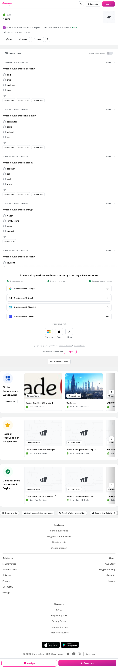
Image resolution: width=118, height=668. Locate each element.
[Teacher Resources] (59, 632)
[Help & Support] (59, 615)
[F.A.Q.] (59, 609)
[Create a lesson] (59, 547)
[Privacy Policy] (59, 621)
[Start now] (87, 663)
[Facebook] (73, 654)
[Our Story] (110, 563)
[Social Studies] (10, 569)
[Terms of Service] (59, 626)
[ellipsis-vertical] (47, 39)
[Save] (37, 39)
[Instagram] (79, 654)
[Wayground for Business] (59, 536)
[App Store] (51, 645)
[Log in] (108, 4)
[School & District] (59, 530)
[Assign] (29, 663)
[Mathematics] (9, 563)
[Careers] (111, 581)
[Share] (23, 39)
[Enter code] (93, 4)
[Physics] (6, 581)
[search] (81, 3)
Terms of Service (65, 346)
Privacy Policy (79, 346)
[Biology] (6, 592)
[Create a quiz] (59, 542)
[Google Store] (70, 645)
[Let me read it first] (59, 361)
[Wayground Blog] (107, 569)
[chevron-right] (111, 392)
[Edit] (9, 39)
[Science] (7, 575)
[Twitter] (68, 654)
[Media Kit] (110, 575)
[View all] (10, 401)
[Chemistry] (8, 586)
